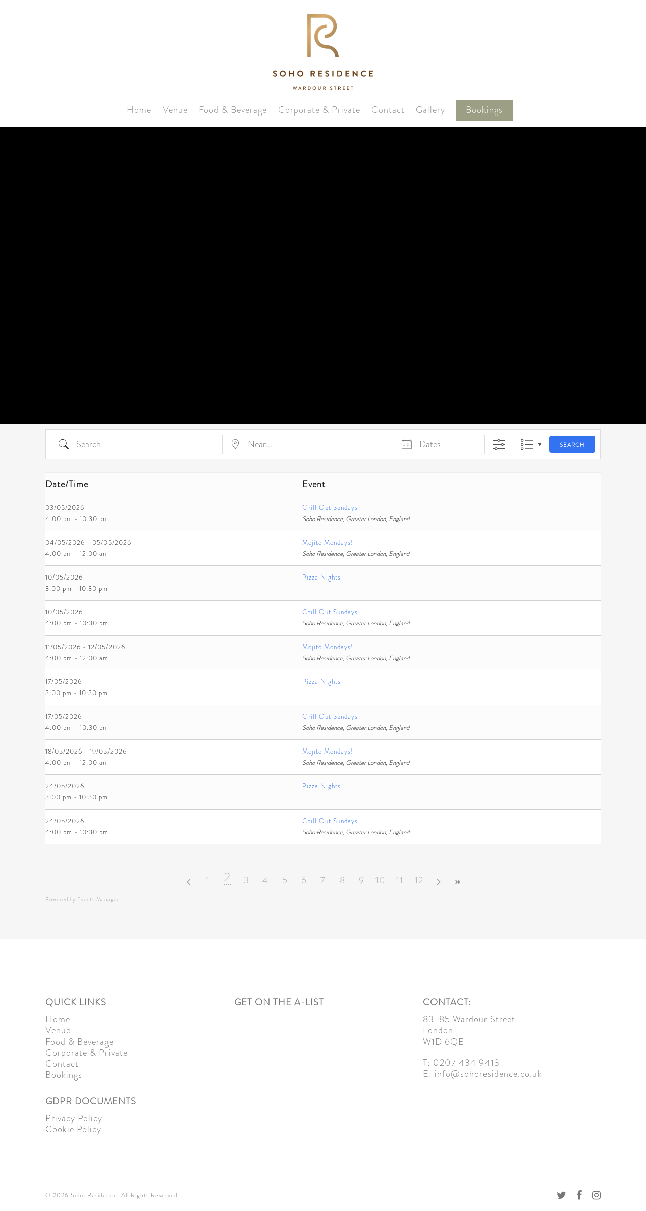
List (527, 444)
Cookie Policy (73, 1129)
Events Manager (98, 899)
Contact (388, 110)
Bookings (484, 110)
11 (399, 880)
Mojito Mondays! (327, 542)
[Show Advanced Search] (499, 444)
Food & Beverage (233, 110)
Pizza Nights (321, 577)
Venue (175, 110)
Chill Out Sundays (330, 507)
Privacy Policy (73, 1118)
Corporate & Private (319, 110)
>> (457, 882)
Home (139, 110)
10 (380, 880)
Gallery (430, 110)
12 (419, 880)
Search (572, 445)
